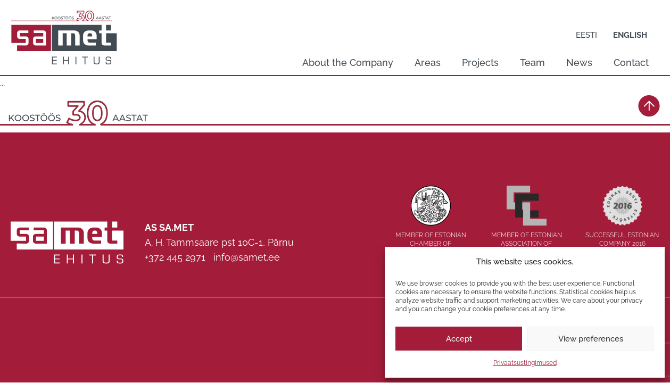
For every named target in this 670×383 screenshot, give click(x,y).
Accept (459, 339)
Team (532, 62)
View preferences (590, 339)
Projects (480, 62)
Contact (631, 62)
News (579, 62)
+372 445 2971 (175, 257)
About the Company (347, 62)
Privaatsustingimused (525, 363)
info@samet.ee (246, 257)
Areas (428, 62)
